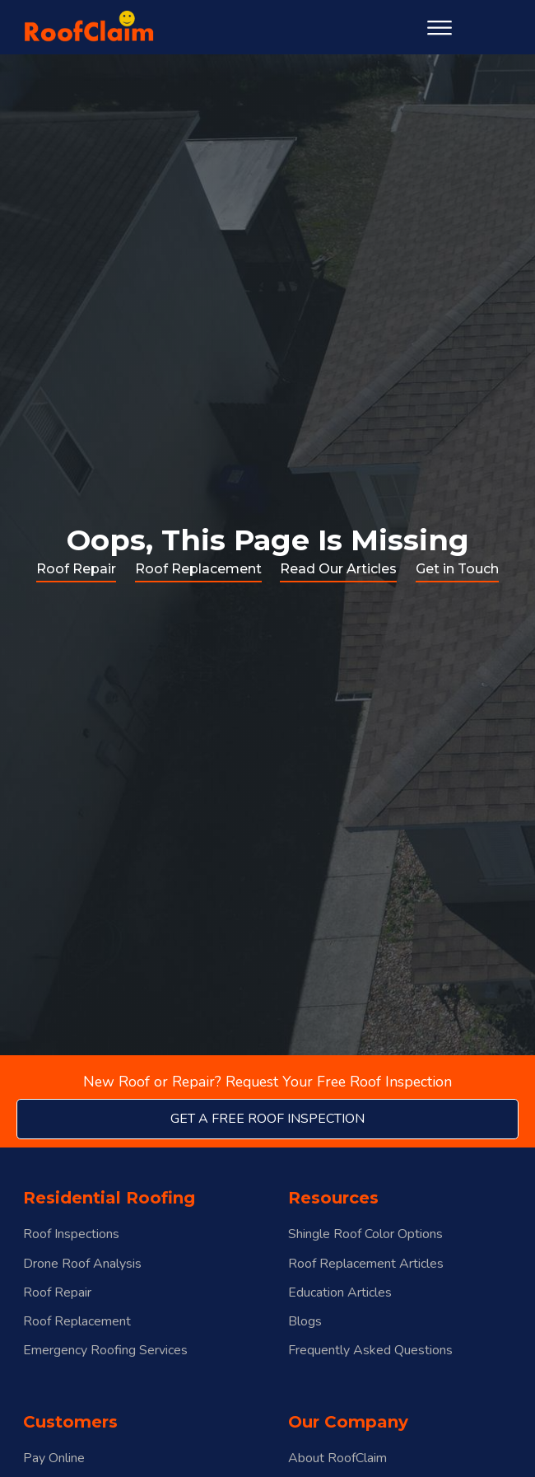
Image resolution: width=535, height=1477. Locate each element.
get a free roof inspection (267, 1119)
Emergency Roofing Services (105, 1350)
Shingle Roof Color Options (365, 1234)
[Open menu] (439, 28)
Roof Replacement (198, 569)
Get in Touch (457, 569)
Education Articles (340, 1293)
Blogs (305, 1322)
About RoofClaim (337, 1458)
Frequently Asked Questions (370, 1350)
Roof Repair (76, 569)
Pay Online (54, 1458)
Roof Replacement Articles (366, 1264)
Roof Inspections (71, 1234)
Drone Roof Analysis (82, 1264)
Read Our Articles (338, 569)
